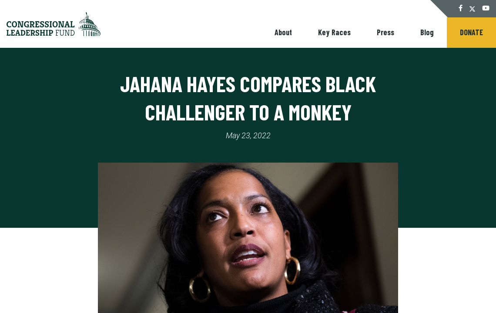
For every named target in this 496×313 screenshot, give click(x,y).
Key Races (334, 32)
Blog (427, 32)
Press (385, 32)
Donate (471, 32)
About (283, 32)
